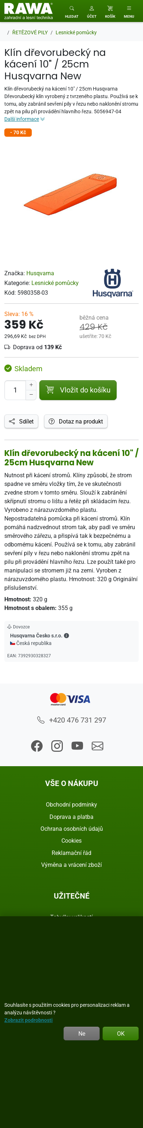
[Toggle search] (72, 11)
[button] (92, 11)
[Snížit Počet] (31, 395)
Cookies (71, 840)
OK (121, 1033)
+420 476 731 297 (71, 719)
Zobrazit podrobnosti (28, 1020)
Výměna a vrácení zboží (71, 864)
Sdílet (21, 421)
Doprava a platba (71, 816)
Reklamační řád (71, 852)
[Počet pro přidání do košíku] (15, 390)
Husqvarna (40, 273)
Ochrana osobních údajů (71, 828)
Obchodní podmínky (71, 804)
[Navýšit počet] (31, 385)
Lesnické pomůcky (55, 282)
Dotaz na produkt (76, 421)
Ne (81, 1033)
